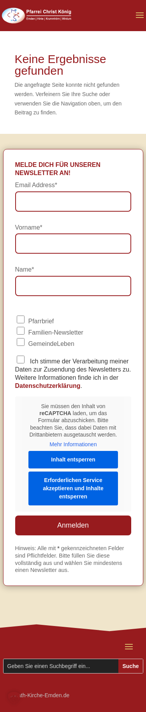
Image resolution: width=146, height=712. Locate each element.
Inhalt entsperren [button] (73, 459)
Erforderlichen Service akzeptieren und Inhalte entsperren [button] (73, 488)
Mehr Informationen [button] (73, 444)
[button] (14, 698)
